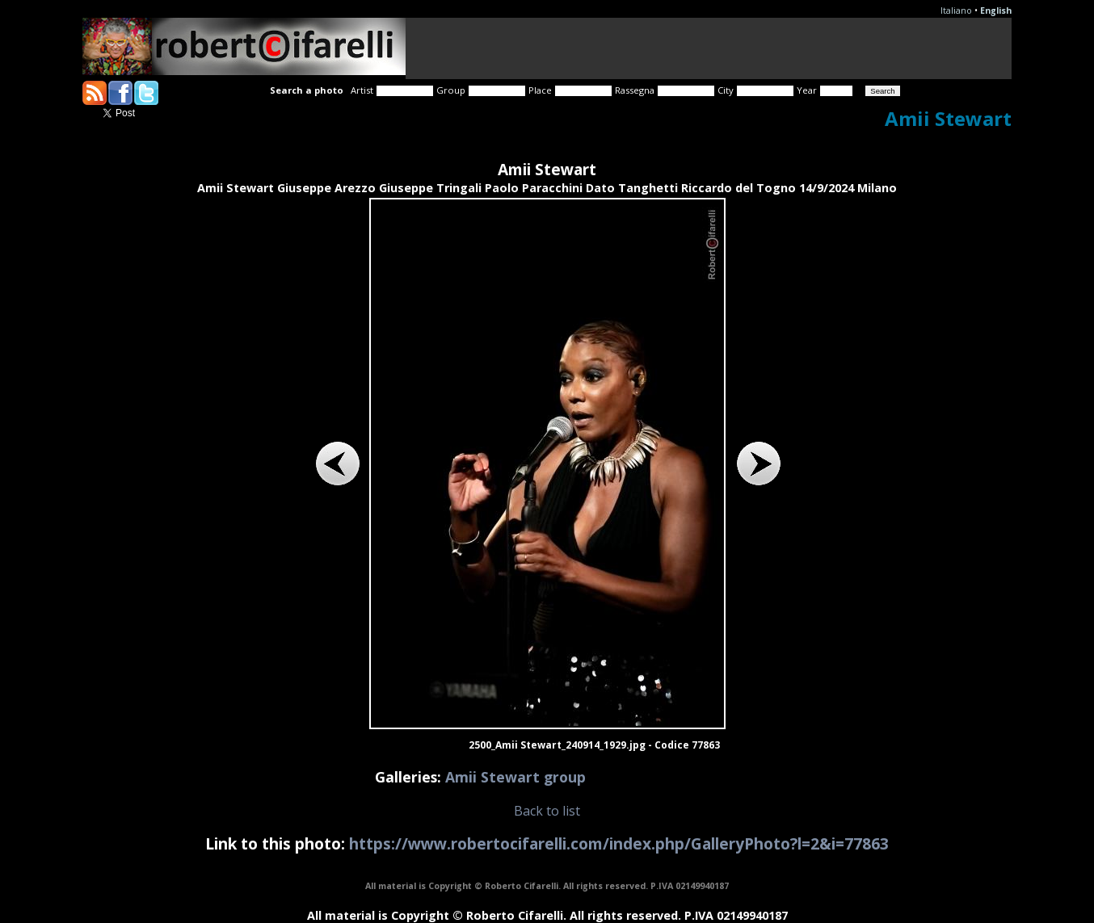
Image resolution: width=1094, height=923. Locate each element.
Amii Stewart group (515, 777)
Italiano (956, 10)
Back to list (547, 811)
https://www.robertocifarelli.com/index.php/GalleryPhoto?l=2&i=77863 (619, 843)
